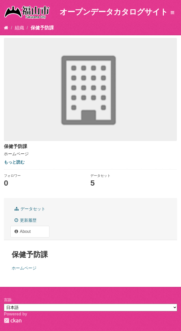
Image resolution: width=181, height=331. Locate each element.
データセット (30, 209)
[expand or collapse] (172, 12)
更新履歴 (26, 220)
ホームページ (24, 268)
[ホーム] (6, 27)
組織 (19, 27)
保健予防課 (42, 27)
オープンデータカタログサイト (114, 12)
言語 (7, 300)
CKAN (12, 320)
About (23, 231)
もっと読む (14, 162)
